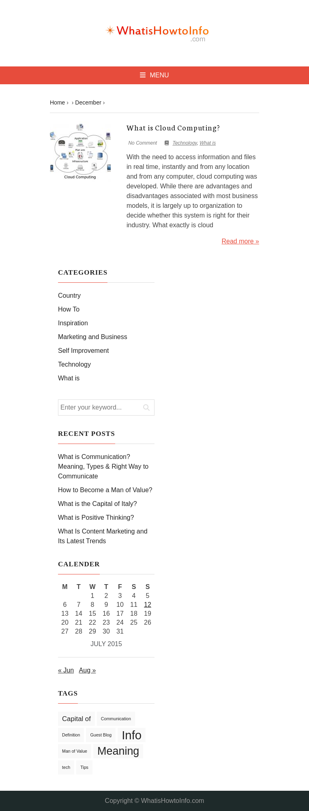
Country (69, 295)
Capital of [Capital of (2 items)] (76, 719)
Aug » (87, 670)
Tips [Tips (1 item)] (84, 767)
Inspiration (73, 323)
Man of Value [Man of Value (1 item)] (74, 751)
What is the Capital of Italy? (97, 503)
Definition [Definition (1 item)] (71, 734)
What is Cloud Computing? (173, 127)
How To (68, 309)
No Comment (142, 143)
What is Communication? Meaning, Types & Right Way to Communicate (103, 466)
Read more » (241, 241)
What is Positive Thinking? (96, 517)
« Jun (66, 670)
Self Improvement (83, 350)
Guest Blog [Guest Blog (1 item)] (101, 734)
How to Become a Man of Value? (105, 490)
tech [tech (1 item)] (66, 767)
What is (208, 143)
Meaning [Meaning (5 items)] (118, 751)
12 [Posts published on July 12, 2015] (147, 604)
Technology (184, 143)
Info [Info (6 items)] (132, 735)
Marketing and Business (92, 336)
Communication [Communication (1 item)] (116, 718)
